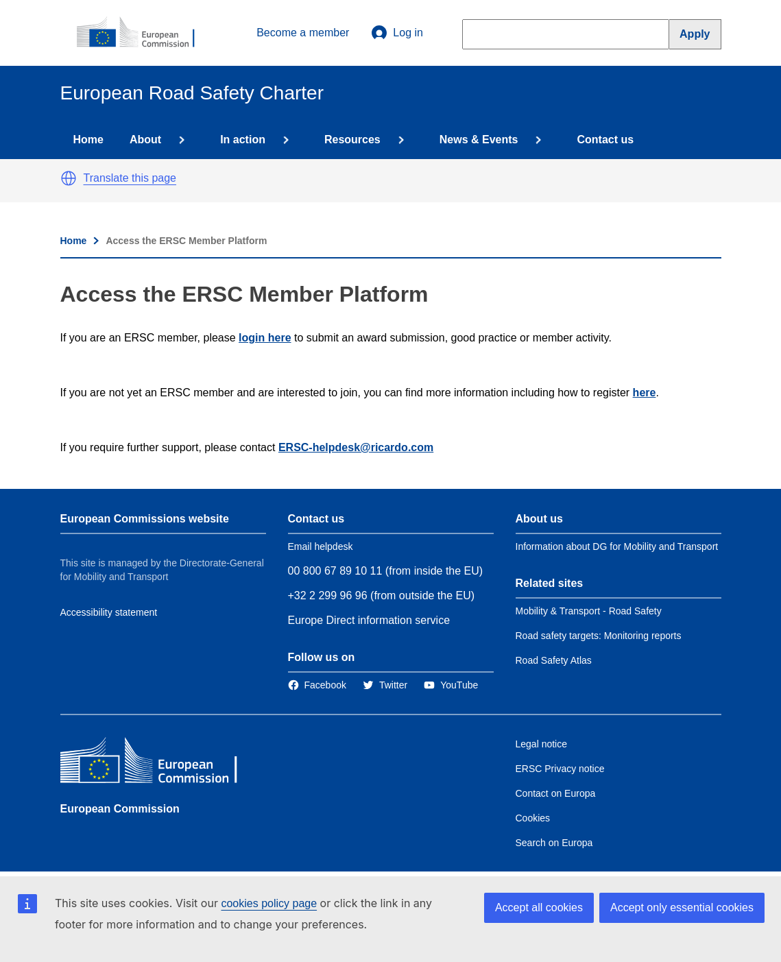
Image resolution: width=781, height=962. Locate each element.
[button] (68, 178)
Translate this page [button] (130, 178)
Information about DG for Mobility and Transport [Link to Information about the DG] (617, 546)
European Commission (120, 809)
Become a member (302, 32)
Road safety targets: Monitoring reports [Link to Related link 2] (599, 635)
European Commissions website (144, 519)
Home (88, 139)
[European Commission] (143, 32)
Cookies (533, 818)
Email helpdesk (320, 546)
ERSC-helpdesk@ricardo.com (355, 447)
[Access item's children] (179, 140)
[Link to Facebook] (317, 685)
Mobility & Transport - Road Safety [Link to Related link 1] (589, 610)
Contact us (605, 139)
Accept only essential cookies (682, 907)
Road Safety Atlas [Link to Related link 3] (554, 660)
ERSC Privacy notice (560, 768)
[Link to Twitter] (385, 685)
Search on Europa (554, 842)
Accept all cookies (539, 907)
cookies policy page (269, 903)
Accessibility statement (109, 612)
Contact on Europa (556, 793)
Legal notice (542, 743)
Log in (397, 33)
